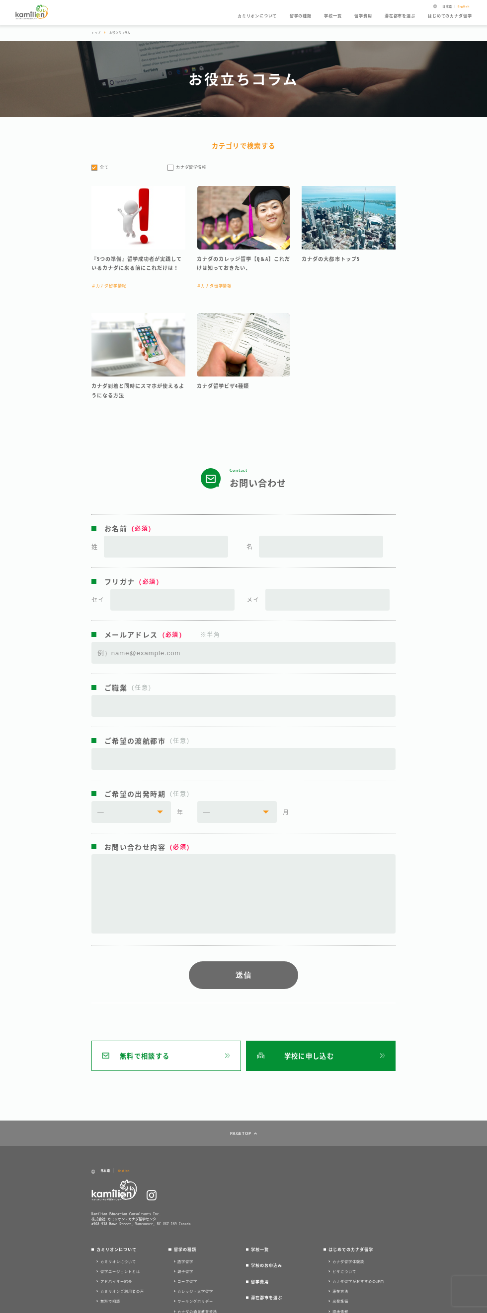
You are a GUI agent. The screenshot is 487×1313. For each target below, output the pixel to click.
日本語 (447, 6)
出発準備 (340, 1301)
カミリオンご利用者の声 (122, 1291)
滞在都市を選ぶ (400, 16)
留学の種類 (301, 16)
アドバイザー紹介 (116, 1281)
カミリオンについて (257, 16)
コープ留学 (187, 1281)
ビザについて (344, 1271)
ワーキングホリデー (195, 1301)
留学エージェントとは (120, 1271)
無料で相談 (110, 1301)
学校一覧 (332, 16)
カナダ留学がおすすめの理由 (358, 1281)
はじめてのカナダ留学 (450, 16)
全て (104, 167)
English (463, 6)
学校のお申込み (266, 1265)
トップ (95, 32)
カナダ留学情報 (191, 167)
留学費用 (363, 16)
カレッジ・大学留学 (195, 1291)
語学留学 (185, 1261)
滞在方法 (340, 1291)
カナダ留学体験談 (348, 1261)
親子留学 (185, 1271)
